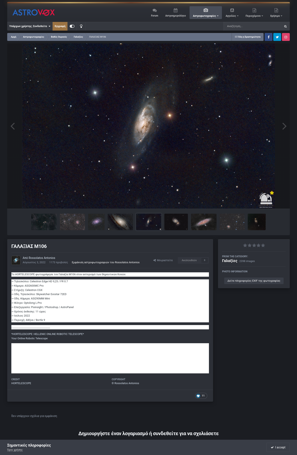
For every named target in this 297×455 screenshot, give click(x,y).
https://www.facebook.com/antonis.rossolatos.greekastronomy (49, 366)
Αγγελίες (231, 15)
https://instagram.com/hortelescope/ (33, 353)
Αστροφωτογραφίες (205, 15)
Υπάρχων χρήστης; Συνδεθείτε (29, 26)
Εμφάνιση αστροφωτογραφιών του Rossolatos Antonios (106, 262)
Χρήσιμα (275, 15)
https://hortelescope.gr (25, 345)
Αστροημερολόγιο (175, 15)
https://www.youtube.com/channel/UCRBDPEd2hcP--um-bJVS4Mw (51, 371)
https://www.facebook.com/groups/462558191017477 (44, 362)
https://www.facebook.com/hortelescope (35, 358)
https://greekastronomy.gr (26, 349)
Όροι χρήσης (15, 449)
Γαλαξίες (229, 260)
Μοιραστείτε (163, 260)
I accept (278, 447)
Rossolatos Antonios (42, 258)
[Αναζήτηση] (244, 26)
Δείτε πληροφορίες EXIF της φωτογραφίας (253, 280)
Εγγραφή (60, 26)
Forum (154, 15)
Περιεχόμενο (253, 15)
